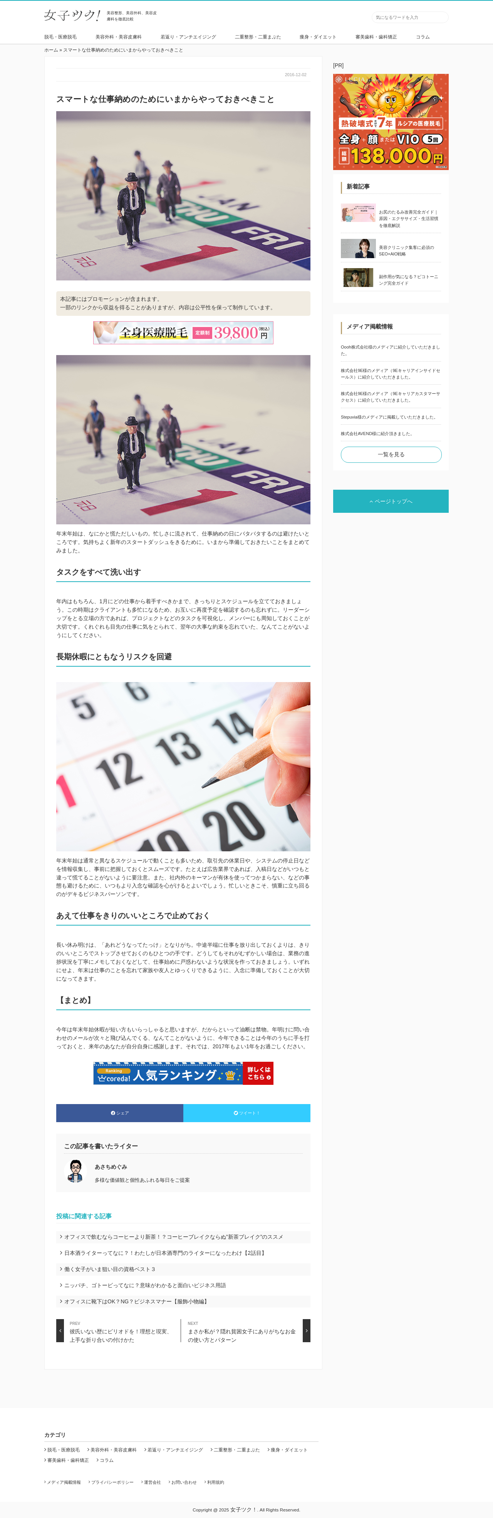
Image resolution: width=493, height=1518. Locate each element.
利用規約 (215, 1482)
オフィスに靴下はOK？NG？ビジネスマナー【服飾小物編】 (137, 1301)
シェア (120, 1113)
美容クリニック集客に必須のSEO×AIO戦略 (406, 250)
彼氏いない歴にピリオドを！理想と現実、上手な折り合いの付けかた (114, 1330)
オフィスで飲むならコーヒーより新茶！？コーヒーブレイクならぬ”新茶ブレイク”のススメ (173, 1237)
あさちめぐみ (111, 1167)
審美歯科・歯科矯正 (376, 37)
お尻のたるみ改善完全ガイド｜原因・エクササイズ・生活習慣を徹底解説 (408, 219)
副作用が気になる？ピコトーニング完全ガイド (408, 279)
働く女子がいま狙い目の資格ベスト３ (110, 1269)
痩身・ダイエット (318, 37)
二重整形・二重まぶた (258, 37)
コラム (423, 37)
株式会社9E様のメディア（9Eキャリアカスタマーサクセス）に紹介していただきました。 (390, 396)
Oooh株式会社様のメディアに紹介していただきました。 (390, 350)
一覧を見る (391, 454)
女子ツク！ (243, 1509)
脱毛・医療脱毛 (60, 37)
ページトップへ (391, 501)
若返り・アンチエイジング (188, 37)
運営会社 (152, 1482)
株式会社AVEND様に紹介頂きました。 (377, 433)
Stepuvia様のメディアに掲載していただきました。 (389, 417)
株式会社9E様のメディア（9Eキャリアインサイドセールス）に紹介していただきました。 (390, 373)
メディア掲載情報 (64, 1482)
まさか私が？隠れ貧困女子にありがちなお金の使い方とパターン (249, 1330)
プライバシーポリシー (112, 1482)
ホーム (51, 50)
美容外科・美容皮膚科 (119, 37)
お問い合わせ (184, 1482)
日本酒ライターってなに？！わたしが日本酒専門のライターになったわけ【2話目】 (165, 1253)
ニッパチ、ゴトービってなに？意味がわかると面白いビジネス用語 (145, 1285)
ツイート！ (247, 1113)
